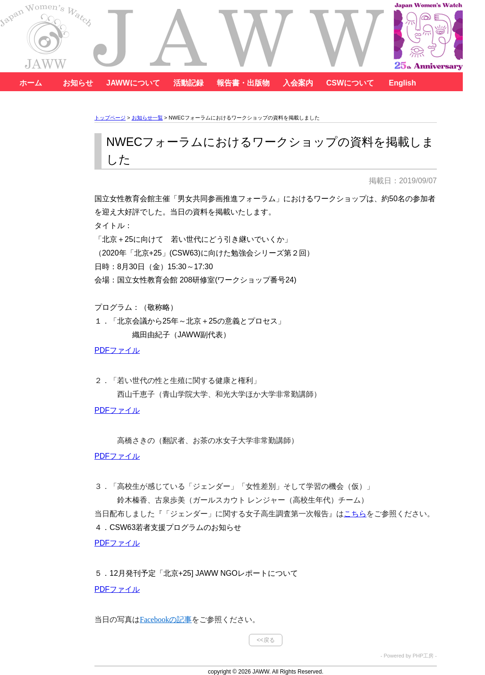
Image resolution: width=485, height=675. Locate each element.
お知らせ (78, 83)
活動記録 (188, 83)
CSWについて (350, 83)
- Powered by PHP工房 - (409, 655)
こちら (355, 514)
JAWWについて (133, 83)
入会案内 (298, 83)
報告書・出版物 (243, 83)
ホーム (30, 83)
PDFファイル (117, 350)
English (402, 83)
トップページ (110, 117)
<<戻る (265, 640)
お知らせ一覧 (147, 117)
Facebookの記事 (166, 619)
